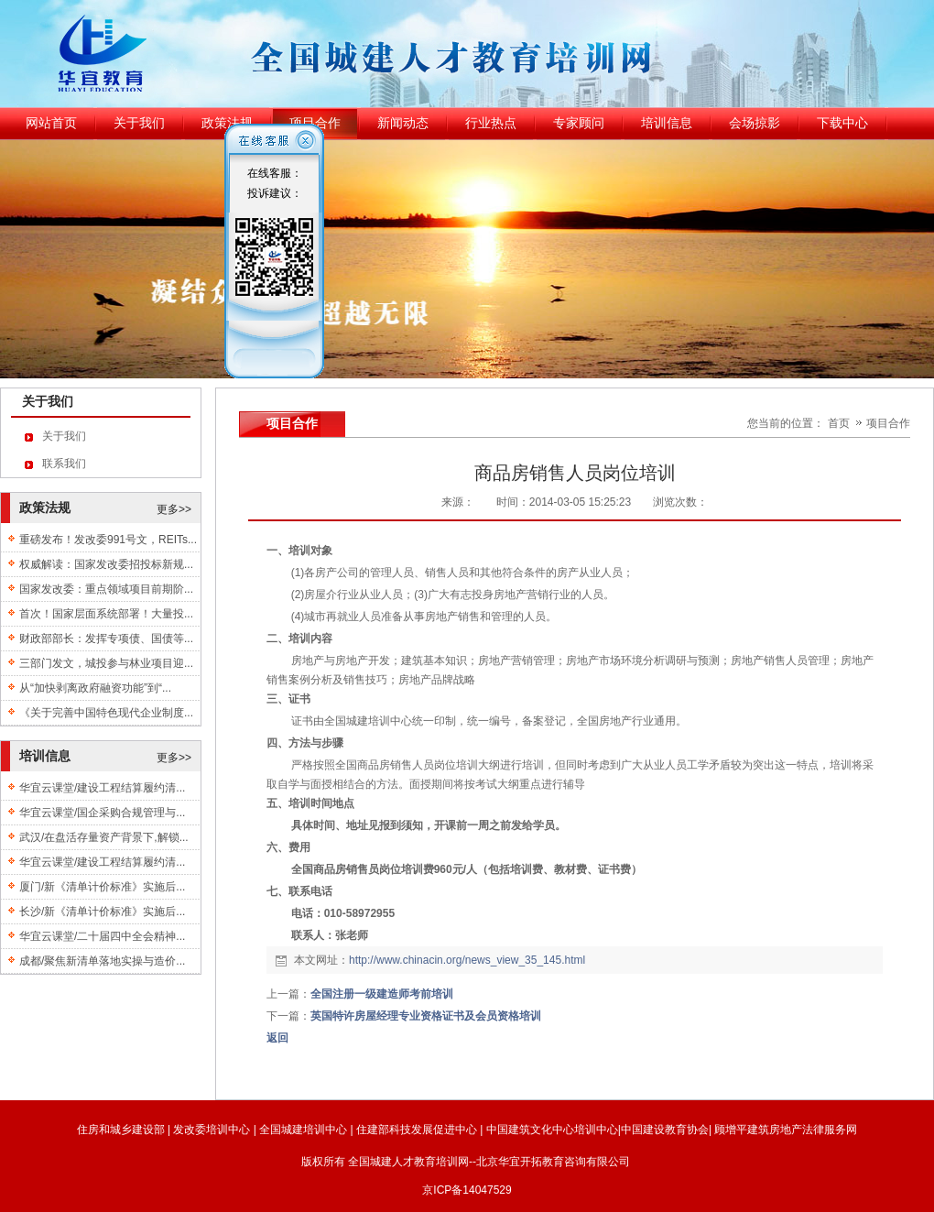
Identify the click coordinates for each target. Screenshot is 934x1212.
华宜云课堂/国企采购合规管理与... (102, 812)
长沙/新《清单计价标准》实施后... (102, 911)
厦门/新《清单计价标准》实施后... (102, 886)
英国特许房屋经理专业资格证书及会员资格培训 (425, 1016)
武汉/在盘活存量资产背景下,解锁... (104, 837)
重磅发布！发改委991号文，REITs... (108, 539)
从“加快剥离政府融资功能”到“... (95, 688)
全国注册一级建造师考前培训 (381, 994)
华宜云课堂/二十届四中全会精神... (102, 936)
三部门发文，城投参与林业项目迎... (106, 663)
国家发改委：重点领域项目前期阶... (106, 589)
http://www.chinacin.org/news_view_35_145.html (467, 960)
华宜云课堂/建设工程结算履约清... (102, 787)
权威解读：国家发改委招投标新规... (106, 564)
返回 (277, 1038)
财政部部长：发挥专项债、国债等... (106, 638)
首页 (839, 423)
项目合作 (888, 423)
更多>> (174, 509)
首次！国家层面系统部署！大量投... (106, 613)
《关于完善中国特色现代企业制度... (106, 712)
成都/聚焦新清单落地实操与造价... (102, 961)
